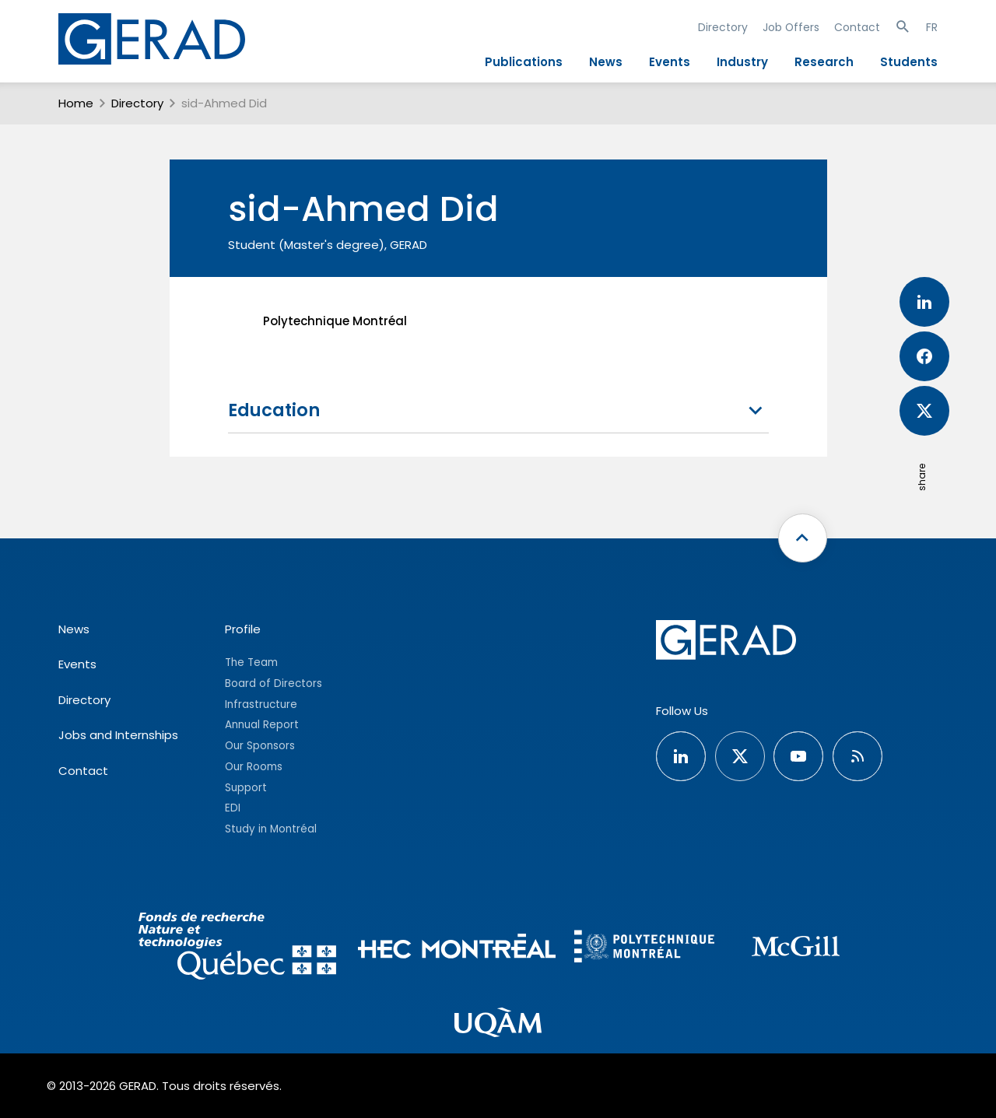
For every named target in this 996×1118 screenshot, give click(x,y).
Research (824, 62)
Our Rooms (253, 766)
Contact (857, 27)
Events (669, 62)
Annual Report (262, 724)
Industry (742, 62)
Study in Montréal (271, 829)
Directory (723, 27)
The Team (251, 662)
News (605, 62)
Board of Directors (273, 683)
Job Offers (791, 27)
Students (909, 62)
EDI (232, 808)
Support (246, 787)
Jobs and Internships (118, 735)
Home (75, 103)
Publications (524, 62)
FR (932, 27)
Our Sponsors (260, 745)
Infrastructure (261, 704)
